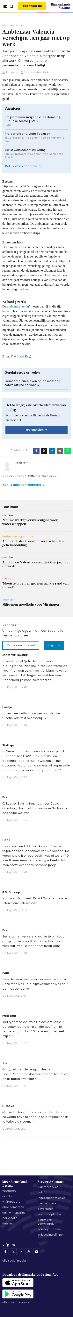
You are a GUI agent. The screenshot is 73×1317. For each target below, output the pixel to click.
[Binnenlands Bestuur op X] (13, 1251)
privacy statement (51, 1229)
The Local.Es (19, 356)
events (7, 1196)
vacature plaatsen (50, 1214)
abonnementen (13, 1207)
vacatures (9, 1191)
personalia (9, 1218)
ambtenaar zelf (17, 306)
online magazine (14, 1212)
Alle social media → (15, 1260)
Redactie (11, 72)
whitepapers (11, 1201)
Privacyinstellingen (51, 1234)
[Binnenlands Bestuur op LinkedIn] (21, 1251)
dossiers (8, 1223)
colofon (43, 1192)
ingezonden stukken (52, 1198)
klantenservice (48, 1187)
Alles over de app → (16, 1302)
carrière (7, 25)
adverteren (46, 1209)
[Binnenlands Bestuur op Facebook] (5, 1251)
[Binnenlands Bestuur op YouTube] (36, 1251)
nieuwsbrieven (48, 1203)
